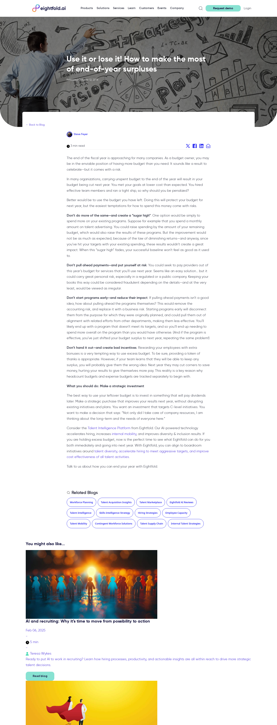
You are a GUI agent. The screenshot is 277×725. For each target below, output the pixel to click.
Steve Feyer (81, 134)
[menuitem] (86, 8)
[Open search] (201, 8)
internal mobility (124, 434)
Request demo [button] (223, 8)
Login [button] (247, 8)
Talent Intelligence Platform (109, 428)
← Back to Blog (35, 124)
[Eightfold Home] (49, 11)
